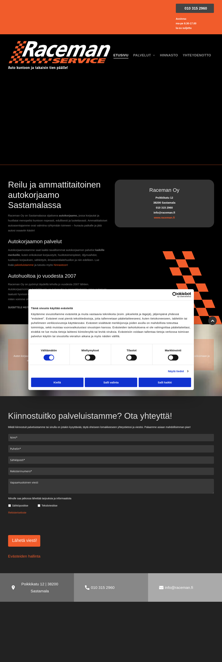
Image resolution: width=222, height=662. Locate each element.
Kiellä (57, 382)
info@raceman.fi (179, 587)
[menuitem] (121, 55)
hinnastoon (60, 264)
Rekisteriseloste (17, 512)
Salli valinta (111, 382)
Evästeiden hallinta (24, 556)
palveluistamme (24, 264)
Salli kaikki (165, 382)
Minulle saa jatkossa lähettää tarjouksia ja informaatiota (39, 498)
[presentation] (36, 524)
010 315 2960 (102, 587)
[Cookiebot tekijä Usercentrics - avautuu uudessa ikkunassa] (175, 295)
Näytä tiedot (176, 371)
